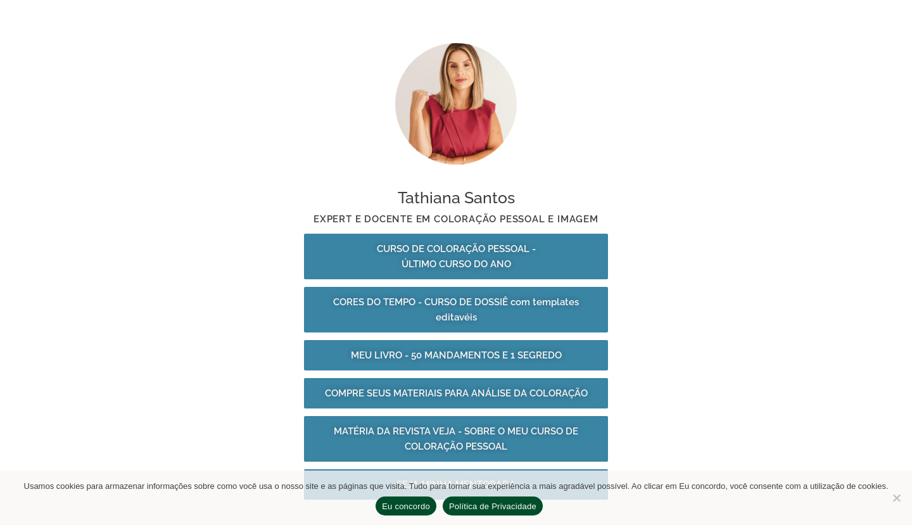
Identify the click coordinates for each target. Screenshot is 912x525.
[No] (896, 497)
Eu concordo (406, 506)
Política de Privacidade (492, 506)
